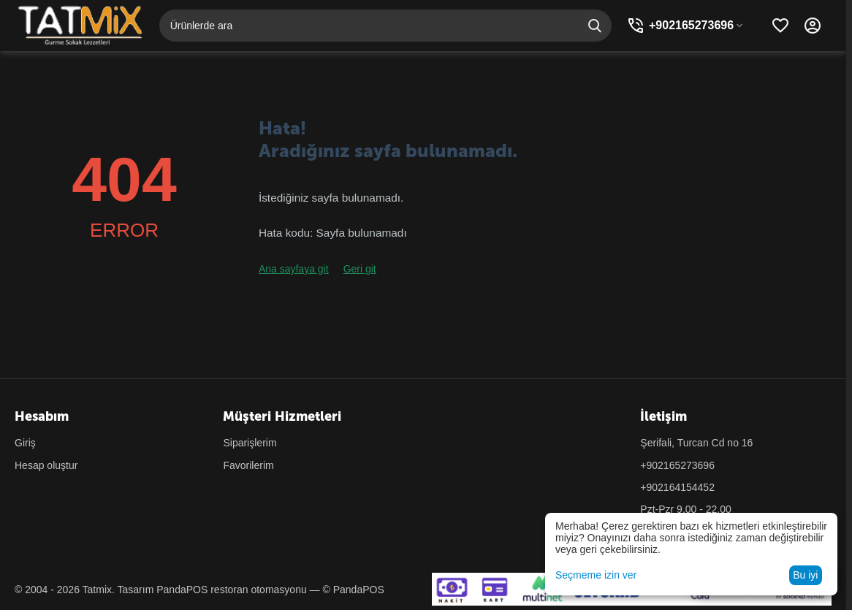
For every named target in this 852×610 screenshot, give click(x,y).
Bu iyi (805, 575)
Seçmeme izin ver (595, 575)
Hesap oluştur (46, 465)
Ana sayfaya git (294, 269)
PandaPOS (182, 589)
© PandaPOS (353, 589)
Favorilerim (248, 465)
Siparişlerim (249, 443)
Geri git (359, 269)
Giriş (25, 443)
